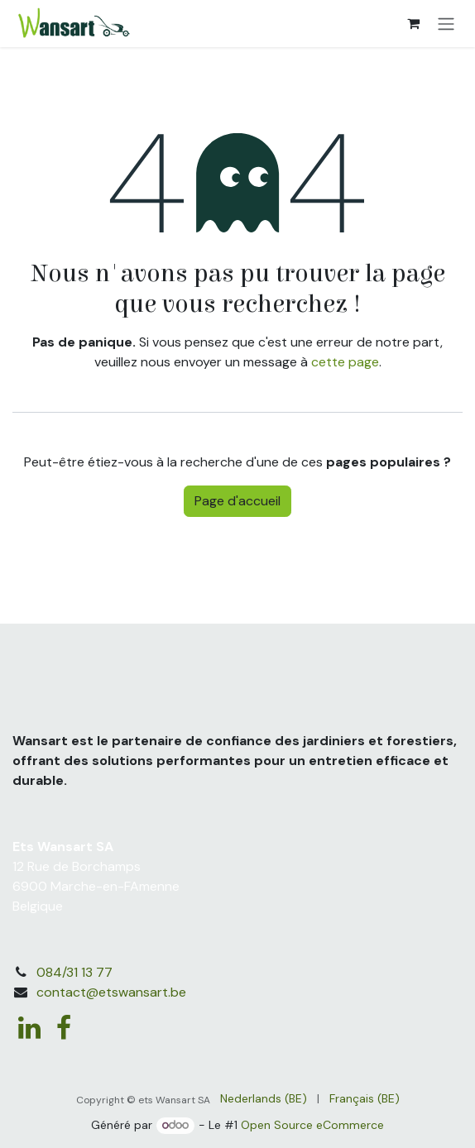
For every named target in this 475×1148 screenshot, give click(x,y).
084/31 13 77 (74, 972)
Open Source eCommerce (312, 1124)
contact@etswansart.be (111, 992)
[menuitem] (263, 1099)
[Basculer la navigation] (446, 24)
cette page (345, 362)
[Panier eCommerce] (412, 23)
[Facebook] (63, 1028)
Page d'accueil (237, 500)
